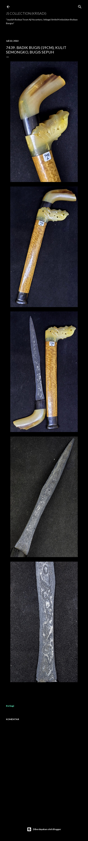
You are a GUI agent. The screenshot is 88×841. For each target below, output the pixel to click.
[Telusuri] (80, 6)
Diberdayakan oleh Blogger (44, 829)
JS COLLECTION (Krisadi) (26, 13)
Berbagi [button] (10, 705)
